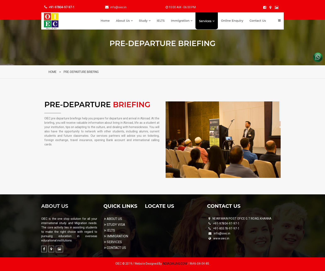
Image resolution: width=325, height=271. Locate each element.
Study (143, 21)
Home (105, 21)
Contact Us (258, 21)
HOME (53, 72)
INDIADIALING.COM (175, 263)
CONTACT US (115, 248)
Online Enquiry (232, 21)
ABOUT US (113, 219)
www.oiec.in (221, 238)
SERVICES (113, 242)
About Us (123, 21)
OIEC (118, 263)
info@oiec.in (222, 233)
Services (205, 21)
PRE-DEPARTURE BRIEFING (81, 72)
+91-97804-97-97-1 (226, 223)
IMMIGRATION (116, 236)
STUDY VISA (114, 225)
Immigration (180, 21)
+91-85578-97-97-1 (226, 228)
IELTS (161, 21)
